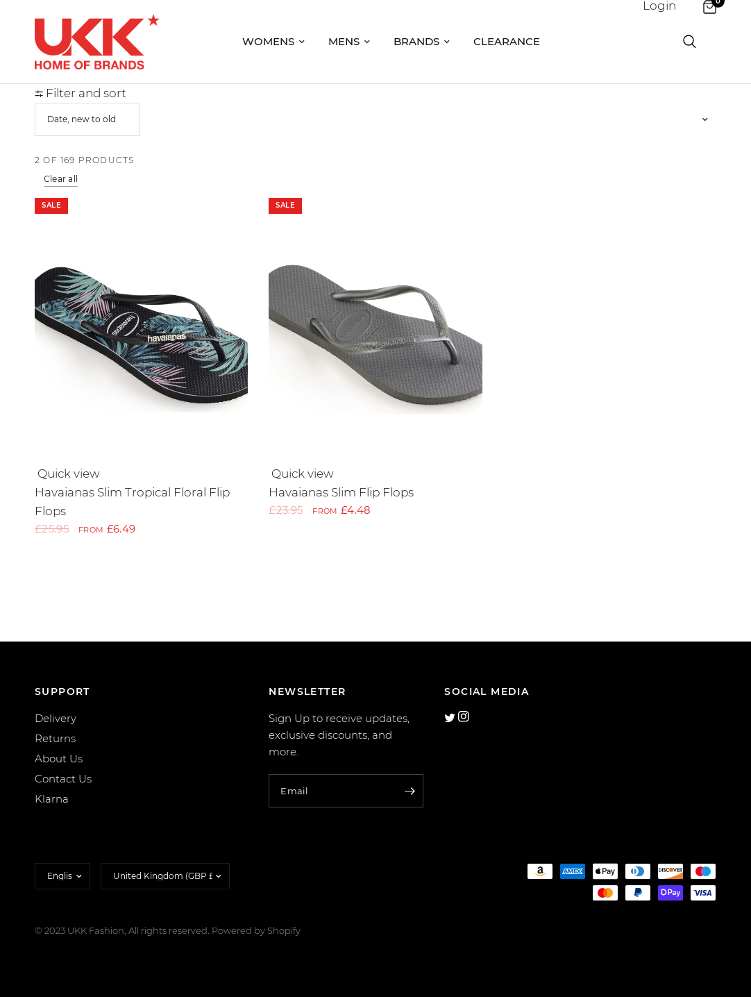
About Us (59, 758)
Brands (422, 41)
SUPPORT (62, 691)
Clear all (61, 179)
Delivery (55, 718)
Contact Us (63, 778)
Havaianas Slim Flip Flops (341, 492)
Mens (349, 41)
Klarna (52, 798)
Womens (273, 41)
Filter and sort (80, 93)
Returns (55, 738)
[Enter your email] (409, 790)
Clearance (506, 41)
